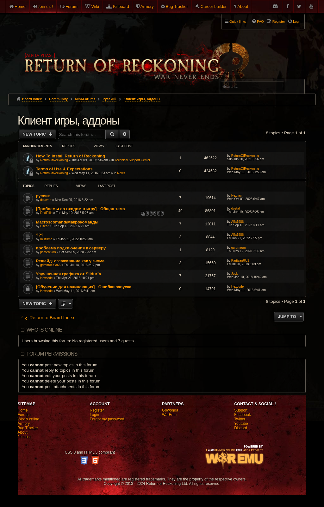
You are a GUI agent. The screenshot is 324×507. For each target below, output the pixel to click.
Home (20, 6)
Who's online (28, 419)
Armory (147, 6)
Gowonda (170, 410)
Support (240, 410)
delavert (46, 200)
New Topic (35, 134)
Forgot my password (107, 419)
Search (296, 87)
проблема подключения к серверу (71, 248)
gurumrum (238, 247)
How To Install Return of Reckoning (70, 156)
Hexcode (46, 278)
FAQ (260, 21)
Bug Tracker (177, 6)
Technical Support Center (132, 160)
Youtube (241, 423)
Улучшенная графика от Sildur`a (68, 274)
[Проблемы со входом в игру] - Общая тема (80, 208)
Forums (24, 414)
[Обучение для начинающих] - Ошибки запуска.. (85, 286)
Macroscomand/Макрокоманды (67, 222)
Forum (71, 6)
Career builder (214, 6)
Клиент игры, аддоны (68, 120)
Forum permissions (52, 354)
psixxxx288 (48, 252)
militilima (46, 239)
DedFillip (46, 213)
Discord (240, 428)
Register (97, 410)
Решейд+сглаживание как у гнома (70, 261)
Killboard (121, 6)
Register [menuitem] (278, 21)
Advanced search (241, 76)
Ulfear (44, 226)
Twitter (239, 419)
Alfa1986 (237, 221)
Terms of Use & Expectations (64, 169)
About (242, 6)
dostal (235, 208)
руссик (43, 195)
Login (94, 414)
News (121, 173)
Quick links (237, 21)
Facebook (242, 414)
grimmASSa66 (50, 265)
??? (40, 235)
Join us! (24, 437)
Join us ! (45, 6)
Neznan (236, 195)
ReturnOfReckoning (54, 160)
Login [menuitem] (297, 21)
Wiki (95, 6)
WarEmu (169, 414)
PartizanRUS (240, 260)
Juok (234, 273)
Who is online (44, 330)
